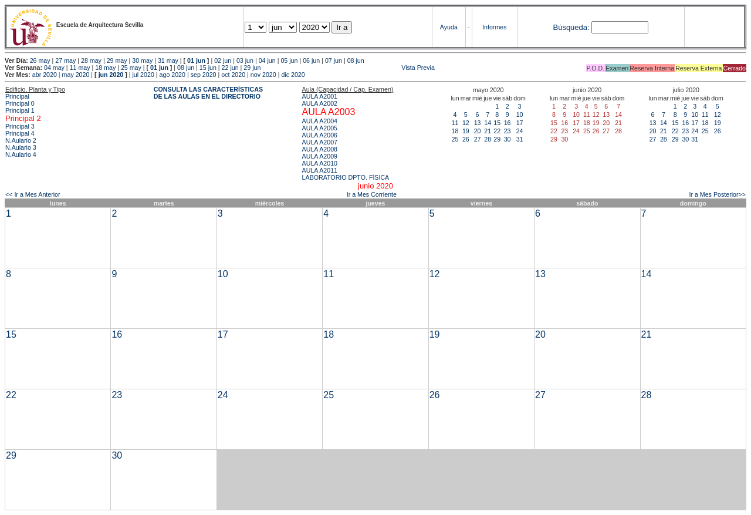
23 (507, 130)
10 (519, 114)
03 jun (244, 60)
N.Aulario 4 (20, 154)
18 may (105, 67)
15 (496, 122)
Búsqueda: (571, 27)
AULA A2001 (319, 96)
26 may (40, 60)
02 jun (222, 60)
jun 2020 (111, 74)
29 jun (252, 67)
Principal (17, 96)
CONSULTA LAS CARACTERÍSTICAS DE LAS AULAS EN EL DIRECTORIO (208, 93)
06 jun (311, 60)
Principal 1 (20, 110)
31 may (168, 60)
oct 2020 (233, 74)
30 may (142, 60)
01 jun (196, 60)
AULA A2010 (319, 163)
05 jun (288, 60)
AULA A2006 (319, 135)
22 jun (230, 67)
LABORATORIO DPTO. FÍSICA (346, 177)
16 (507, 122)
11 (455, 122)
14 (487, 122)
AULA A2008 (319, 149)
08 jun (355, 60)
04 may (54, 67)
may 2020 (76, 74)
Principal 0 (20, 103)
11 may (80, 67)
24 (519, 130)
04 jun (267, 60)
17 (519, 122)
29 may (117, 60)
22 (496, 130)
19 (465, 130)
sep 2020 (203, 74)
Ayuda (449, 27)
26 (465, 139)
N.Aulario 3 (20, 147)
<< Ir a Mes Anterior (32, 194)
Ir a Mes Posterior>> (717, 194)
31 (519, 139)
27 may (65, 60)
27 (477, 139)
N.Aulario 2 (20, 140)
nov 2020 (263, 74)
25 (455, 139)
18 (455, 130)
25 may (131, 67)
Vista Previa (348, 67)
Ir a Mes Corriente (372, 194)
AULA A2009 (319, 156)
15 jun (207, 67)
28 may (91, 60)
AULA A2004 (319, 120)
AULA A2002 (319, 103)
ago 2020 (172, 74)
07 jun (333, 60)
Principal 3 (20, 126)
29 (496, 139)
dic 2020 (293, 74)
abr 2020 (44, 74)
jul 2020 (143, 74)
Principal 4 (20, 133)
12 (465, 122)
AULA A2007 (319, 142)
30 (507, 139)
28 (487, 139)
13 (477, 122)
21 (487, 130)
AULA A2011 (319, 170)
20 (477, 130)
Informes (494, 27)
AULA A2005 (319, 128)
